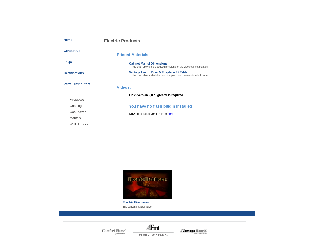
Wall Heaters (79, 124)
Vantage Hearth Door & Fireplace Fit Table (158, 72)
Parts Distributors (77, 84)
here (171, 114)
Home (68, 40)
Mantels (75, 118)
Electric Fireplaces (136, 202)
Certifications (74, 73)
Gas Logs (76, 106)
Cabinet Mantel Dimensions (148, 63)
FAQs (68, 62)
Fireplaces (77, 99)
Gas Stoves (78, 112)
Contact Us (72, 51)
